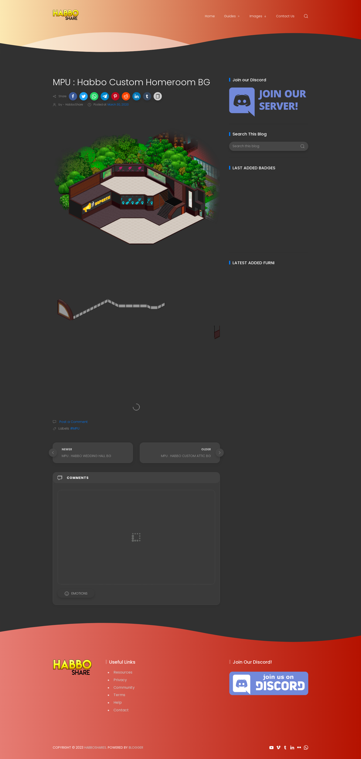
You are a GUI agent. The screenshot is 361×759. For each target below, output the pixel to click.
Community (124, 687)
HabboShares (95, 747)
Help (118, 702)
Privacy (120, 680)
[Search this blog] (268, 146)
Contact (121, 710)
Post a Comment (73, 421)
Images (258, 16)
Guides (232, 16)
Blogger (136, 747)
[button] (73, 96)
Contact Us (285, 16)
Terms (119, 694)
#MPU (74, 428)
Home (210, 16)
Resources (123, 672)
